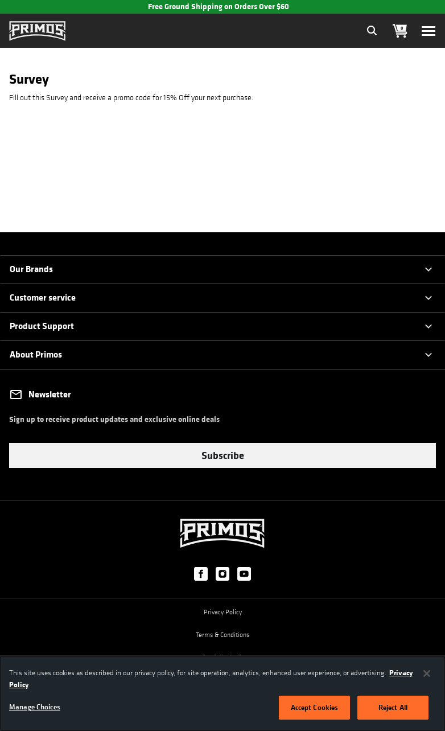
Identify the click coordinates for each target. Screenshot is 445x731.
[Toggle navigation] (428, 31)
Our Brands (31, 268)
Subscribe (222, 455)
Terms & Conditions (222, 632)
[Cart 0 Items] (400, 31)
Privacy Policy (223, 609)
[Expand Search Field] (372, 31)
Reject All (392, 707)
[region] (222, 693)
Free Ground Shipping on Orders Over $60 (218, 6)
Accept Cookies (315, 707)
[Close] (426, 673)
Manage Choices (34, 706)
